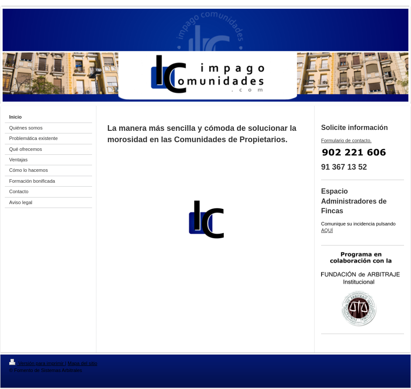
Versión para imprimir (37, 363)
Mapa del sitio (82, 363)
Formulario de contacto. (346, 140)
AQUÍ (327, 230)
